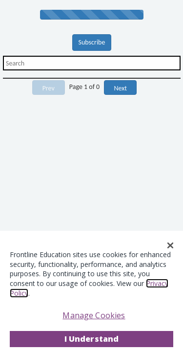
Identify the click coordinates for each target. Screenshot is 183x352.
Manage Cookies (93, 315)
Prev (48, 88)
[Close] (170, 245)
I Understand (91, 338)
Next (120, 88)
